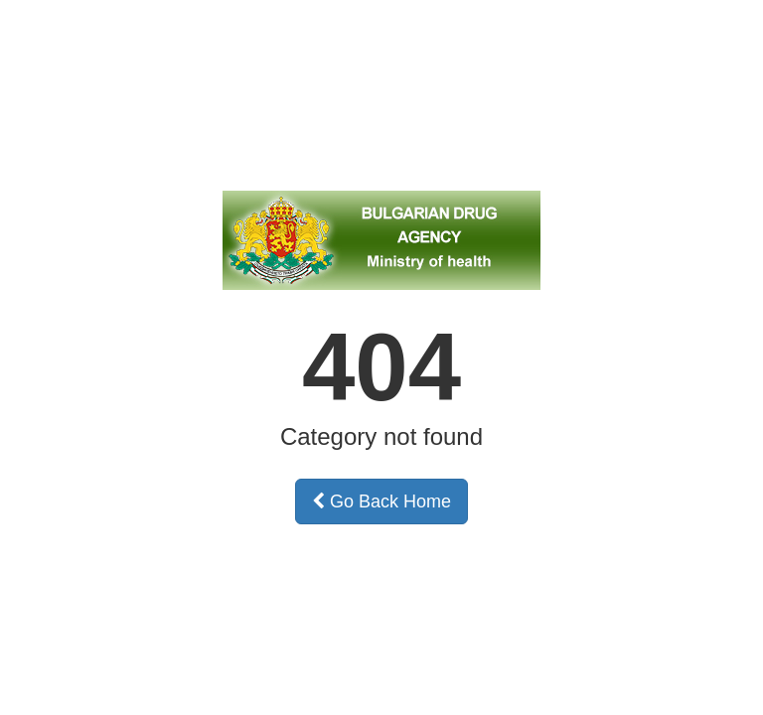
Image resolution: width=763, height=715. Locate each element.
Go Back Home (381, 501)
